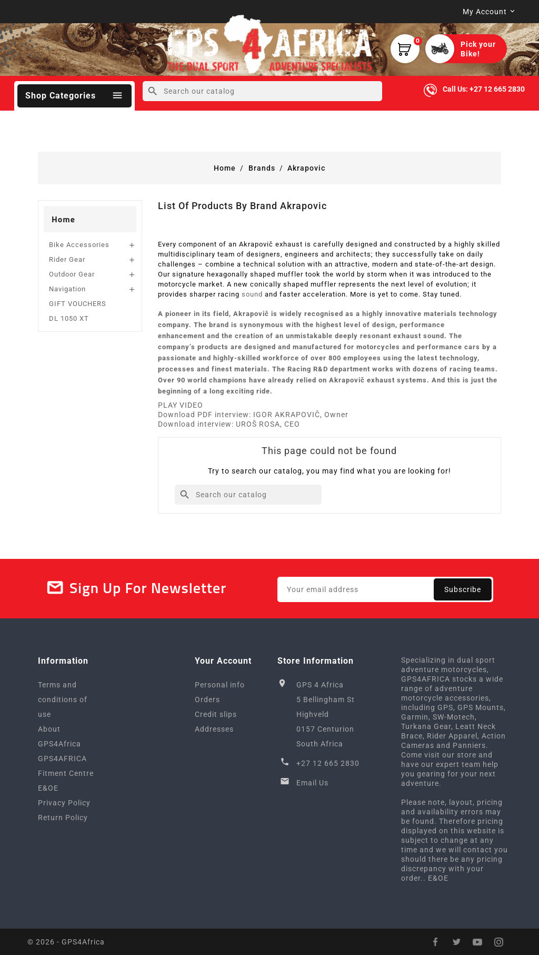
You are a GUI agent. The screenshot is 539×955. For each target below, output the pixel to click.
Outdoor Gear (72, 274)
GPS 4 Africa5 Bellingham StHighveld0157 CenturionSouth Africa (325, 714)
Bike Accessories (79, 245)
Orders (207, 699)
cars (472, 347)
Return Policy (63, 817)
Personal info (220, 685)
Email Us (312, 783)
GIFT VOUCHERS (77, 304)
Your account (223, 661)
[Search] (262, 91)
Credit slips (216, 714)
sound (252, 294)
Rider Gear (67, 259)
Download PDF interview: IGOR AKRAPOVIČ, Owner (253, 414)
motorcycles (378, 347)
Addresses (214, 729)
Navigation (67, 289)
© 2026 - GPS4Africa (66, 942)
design (383, 325)
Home (63, 219)
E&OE (48, 788)
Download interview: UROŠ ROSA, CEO (229, 424)
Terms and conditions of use (62, 699)
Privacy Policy (64, 803)
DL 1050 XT (69, 318)
